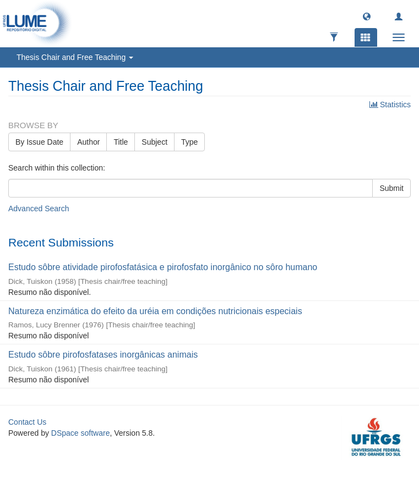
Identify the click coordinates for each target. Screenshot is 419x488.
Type (189, 142)
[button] (367, 16)
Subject (154, 142)
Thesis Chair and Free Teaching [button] (75, 57)
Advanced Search (38, 208)
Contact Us (27, 422)
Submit (391, 188)
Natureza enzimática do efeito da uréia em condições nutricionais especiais (155, 311)
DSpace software (80, 433)
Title (120, 142)
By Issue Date (39, 142)
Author (88, 142)
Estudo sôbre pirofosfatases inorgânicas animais (103, 354)
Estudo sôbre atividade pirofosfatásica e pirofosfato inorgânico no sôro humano (162, 267)
